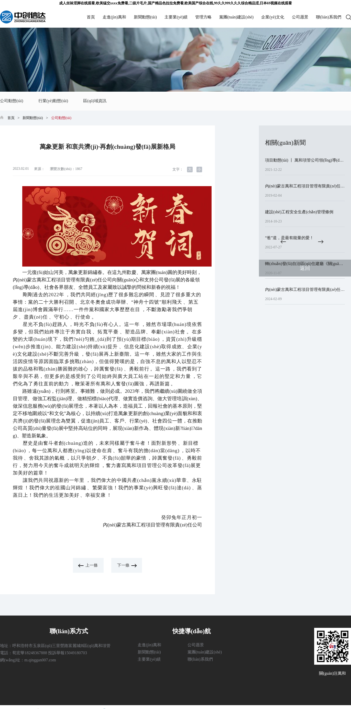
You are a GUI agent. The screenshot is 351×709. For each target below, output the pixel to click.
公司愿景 (300, 17)
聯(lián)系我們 (328, 17)
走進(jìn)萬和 (114, 17)
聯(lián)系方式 (69, 631)
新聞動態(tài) (145, 17)
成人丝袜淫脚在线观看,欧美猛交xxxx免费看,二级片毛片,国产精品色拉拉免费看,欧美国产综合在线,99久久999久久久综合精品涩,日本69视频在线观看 (175, 3)
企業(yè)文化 (272, 17)
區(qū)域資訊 (93, 100)
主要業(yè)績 (176, 17)
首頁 (91, 17)
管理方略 (203, 17)
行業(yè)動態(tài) (52, 100)
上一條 (91, 565)
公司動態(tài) (11, 100)
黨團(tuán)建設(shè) (236, 17)
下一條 (123, 565)
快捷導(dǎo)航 (191, 631)
